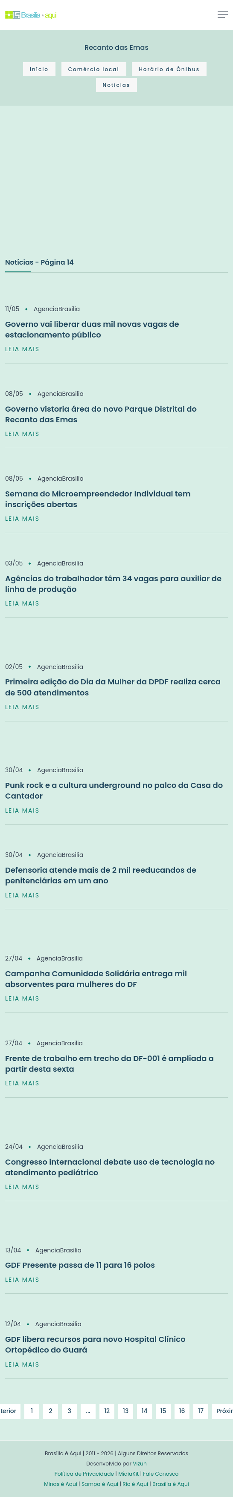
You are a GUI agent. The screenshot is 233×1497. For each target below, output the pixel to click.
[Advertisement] (69, 190)
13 (125, 1411)
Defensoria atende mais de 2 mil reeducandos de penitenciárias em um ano (100, 875)
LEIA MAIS (22, 349)
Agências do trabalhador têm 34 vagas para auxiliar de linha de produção (113, 583)
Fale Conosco (160, 1473)
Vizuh (140, 1463)
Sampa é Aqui (100, 1484)
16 (182, 1411)
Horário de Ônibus (169, 69)
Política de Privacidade (84, 1473)
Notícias (117, 85)
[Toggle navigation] (223, 14)
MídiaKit (128, 1473)
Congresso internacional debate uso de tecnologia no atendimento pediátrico (110, 1167)
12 (107, 1411)
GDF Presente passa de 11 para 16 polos (80, 1265)
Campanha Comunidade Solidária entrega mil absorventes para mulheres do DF (96, 978)
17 (201, 1411)
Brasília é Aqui (170, 1484)
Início (39, 69)
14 (145, 1411)
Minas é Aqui (60, 1484)
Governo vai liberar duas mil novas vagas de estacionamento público (92, 329)
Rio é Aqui (135, 1484)
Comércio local (93, 69)
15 (163, 1411)
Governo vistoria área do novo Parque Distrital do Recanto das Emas (101, 414)
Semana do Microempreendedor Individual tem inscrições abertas (98, 499)
